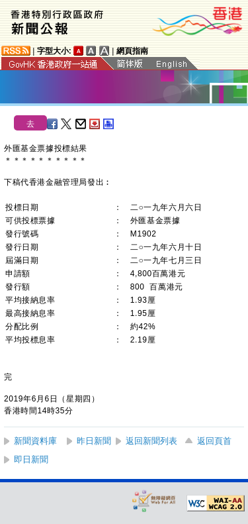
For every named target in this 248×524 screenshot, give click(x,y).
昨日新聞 (94, 441)
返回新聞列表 (151, 441)
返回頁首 (214, 441)
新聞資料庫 (35, 441)
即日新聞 (31, 459)
